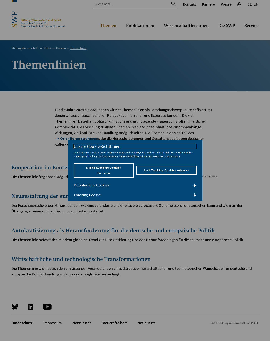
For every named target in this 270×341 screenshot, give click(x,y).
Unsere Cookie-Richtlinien (97, 146)
